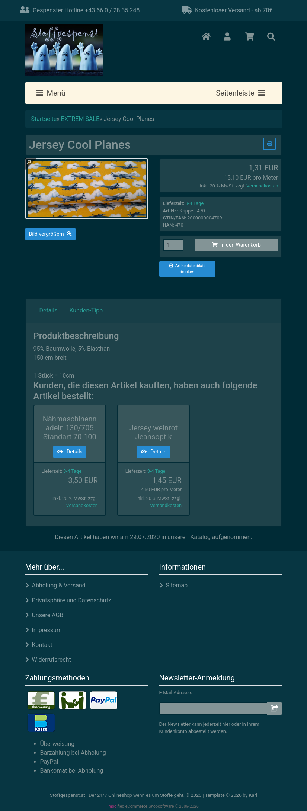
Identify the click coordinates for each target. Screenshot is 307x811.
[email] (213, 708)
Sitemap (173, 585)
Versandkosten (262, 186)
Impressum (43, 630)
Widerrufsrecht (48, 659)
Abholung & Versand (55, 585)
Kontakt (38, 644)
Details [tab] (48, 310)
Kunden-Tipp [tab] (86, 310)
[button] (228, 37)
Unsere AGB (44, 615)
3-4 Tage (195, 203)
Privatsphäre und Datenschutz (68, 600)
